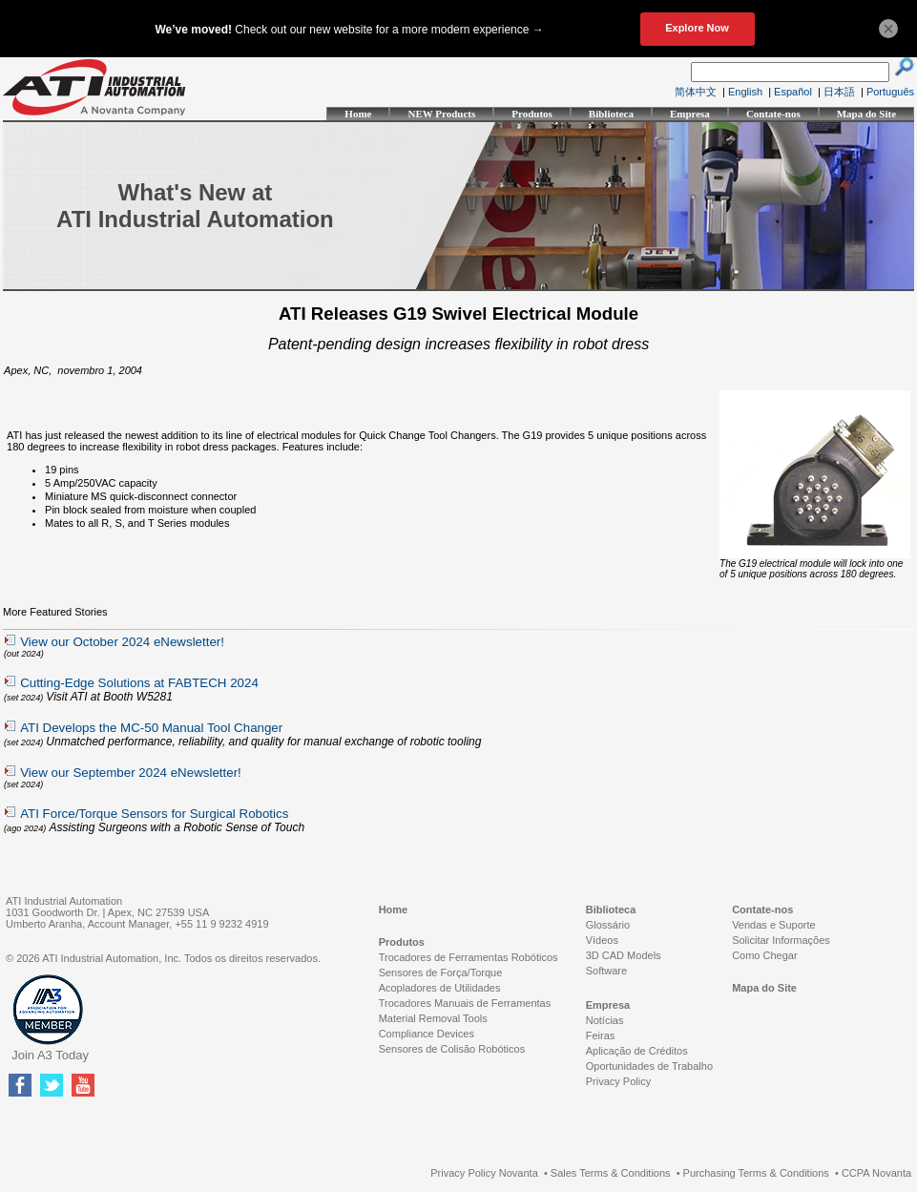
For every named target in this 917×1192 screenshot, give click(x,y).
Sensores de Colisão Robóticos (452, 1049)
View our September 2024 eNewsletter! (130, 772)
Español (793, 91)
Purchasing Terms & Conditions (756, 1173)
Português (890, 91)
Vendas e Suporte (773, 925)
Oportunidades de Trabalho (649, 1066)
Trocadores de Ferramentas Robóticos (468, 957)
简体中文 (696, 91)
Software (606, 970)
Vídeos (602, 940)
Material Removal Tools (433, 1018)
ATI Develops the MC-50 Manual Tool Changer (151, 728)
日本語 (839, 91)
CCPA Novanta (876, 1173)
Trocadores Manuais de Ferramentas (465, 1003)
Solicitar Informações (781, 940)
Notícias (605, 1020)
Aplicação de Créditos (637, 1050)
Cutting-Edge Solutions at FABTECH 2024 (139, 683)
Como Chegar (764, 955)
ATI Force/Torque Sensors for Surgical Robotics (154, 813)
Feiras (600, 1035)
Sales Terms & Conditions (611, 1173)
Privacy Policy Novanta (484, 1173)
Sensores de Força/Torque (441, 972)
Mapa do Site (866, 113)
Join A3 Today (50, 1055)
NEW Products (441, 113)
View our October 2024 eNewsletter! (122, 642)
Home (357, 113)
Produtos (531, 113)
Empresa (690, 113)
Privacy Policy (618, 1081)
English (745, 91)
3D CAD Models (623, 955)
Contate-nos (773, 113)
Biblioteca (611, 113)
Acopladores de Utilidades (440, 987)
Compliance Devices (426, 1033)
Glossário (608, 925)
